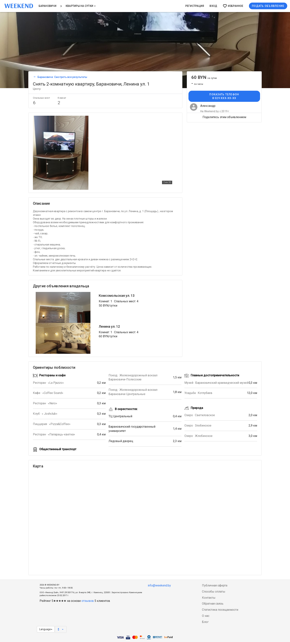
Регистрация (194, 5)
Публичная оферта (214, 585)
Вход (213, 5)
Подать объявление (268, 5)
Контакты (208, 597)
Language (45, 629)
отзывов (88, 601)
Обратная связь (212, 603)
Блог (205, 622)
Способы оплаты (213, 591)
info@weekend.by (159, 585)
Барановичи (47, 5)
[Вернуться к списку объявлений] (34, 77)
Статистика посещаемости (220, 609)
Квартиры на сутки (81, 5)
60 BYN (204, 77)
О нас (205, 616)
